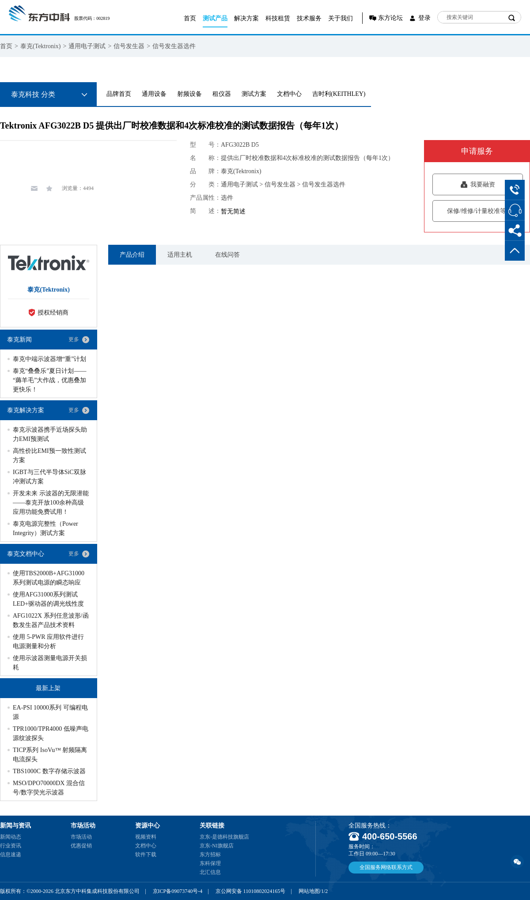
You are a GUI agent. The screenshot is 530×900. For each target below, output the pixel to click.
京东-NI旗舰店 (217, 846)
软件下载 (145, 854)
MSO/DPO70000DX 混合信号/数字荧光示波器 (49, 788)
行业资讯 (10, 846)
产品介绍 (132, 254)
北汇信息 (210, 872)
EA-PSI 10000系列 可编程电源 (50, 712)
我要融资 (477, 184)
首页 (190, 18)
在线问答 (227, 254)
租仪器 (221, 94)
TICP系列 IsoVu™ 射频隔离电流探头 (50, 755)
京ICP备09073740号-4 (178, 891)
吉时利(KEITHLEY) (339, 94)
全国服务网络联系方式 (386, 867)
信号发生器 (129, 46)
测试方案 (254, 94)
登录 (424, 18)
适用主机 (179, 254)
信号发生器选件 (174, 46)
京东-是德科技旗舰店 (224, 837)
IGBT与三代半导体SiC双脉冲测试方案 (49, 477)
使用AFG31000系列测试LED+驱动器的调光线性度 (48, 599)
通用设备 (154, 94)
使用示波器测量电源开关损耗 (50, 663)
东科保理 (210, 863)
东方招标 (210, 854)
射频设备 (189, 94)
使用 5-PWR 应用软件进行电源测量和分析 (48, 641)
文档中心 (289, 94)
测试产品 (215, 18)
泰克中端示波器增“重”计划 (49, 359)
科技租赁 (277, 18)
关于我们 (340, 18)
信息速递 (10, 854)
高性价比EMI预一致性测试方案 (49, 455)
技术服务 (309, 18)
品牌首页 (118, 94)
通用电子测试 (87, 46)
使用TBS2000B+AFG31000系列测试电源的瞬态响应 (48, 578)
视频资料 (145, 837)
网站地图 (309, 891)
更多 (73, 339)
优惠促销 (81, 846)
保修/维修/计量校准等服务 (478, 211)
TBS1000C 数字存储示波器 (49, 771)
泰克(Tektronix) (40, 46)
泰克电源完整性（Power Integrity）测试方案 (45, 528)
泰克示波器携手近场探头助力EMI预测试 (50, 434)
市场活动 (81, 837)
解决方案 (246, 18)
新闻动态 (10, 837)
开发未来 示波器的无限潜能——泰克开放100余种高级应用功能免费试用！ (51, 502)
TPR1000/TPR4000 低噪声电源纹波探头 (50, 733)
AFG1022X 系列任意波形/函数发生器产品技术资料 (51, 620)
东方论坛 (390, 18)
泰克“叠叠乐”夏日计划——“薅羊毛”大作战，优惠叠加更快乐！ (49, 380)
